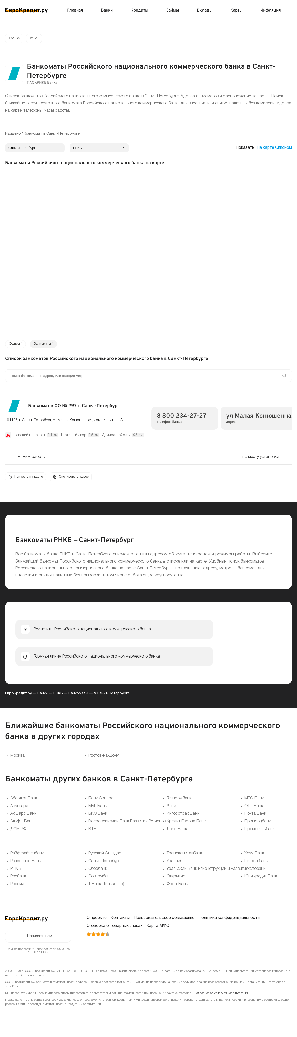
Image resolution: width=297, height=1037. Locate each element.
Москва (17, 758)
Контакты (120, 920)
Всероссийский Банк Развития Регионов (127, 823)
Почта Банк (255, 816)
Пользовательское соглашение (164, 920)
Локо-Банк (177, 831)
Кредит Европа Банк (186, 823)
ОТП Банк (253, 808)
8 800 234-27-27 (181, 417)
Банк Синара (101, 800)
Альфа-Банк (22, 823)
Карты (236, 10)
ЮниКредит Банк (260, 878)
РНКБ (58, 695)
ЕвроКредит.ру (18, 695)
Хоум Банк (254, 855)
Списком (283, 149)
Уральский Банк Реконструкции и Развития (207, 871)
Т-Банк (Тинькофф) (106, 886)
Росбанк (18, 878)
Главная (75, 10)
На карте (265, 149)
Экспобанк (254, 871)
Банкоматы (78, 695)
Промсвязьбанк (259, 831)
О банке (14, 38)
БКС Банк (97, 816)
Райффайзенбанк (27, 855)
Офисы (36, 38)
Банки (107, 10)
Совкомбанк (100, 878)
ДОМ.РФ (18, 831)
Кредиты (139, 10)
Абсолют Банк (23, 800)
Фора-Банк (177, 886)
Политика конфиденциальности (229, 920)
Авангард (19, 808)
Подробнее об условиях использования (221, 996)
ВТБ (92, 831)
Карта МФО (157, 928)
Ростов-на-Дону (103, 758)
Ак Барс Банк (23, 816)
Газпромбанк (179, 800)
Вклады (204, 10)
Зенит (172, 808)
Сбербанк (97, 871)
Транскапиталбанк (184, 855)
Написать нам (39, 939)
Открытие (176, 878)
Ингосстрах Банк (183, 816)
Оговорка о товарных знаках (114, 928)
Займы (172, 10)
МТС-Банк (254, 800)
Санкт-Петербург (104, 863)
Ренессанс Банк (25, 863)
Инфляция (270, 10)
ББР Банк (97, 808)
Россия (17, 886)
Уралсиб (174, 863)
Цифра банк (256, 863)
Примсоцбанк (257, 823)
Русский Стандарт (105, 855)
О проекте (97, 920)
